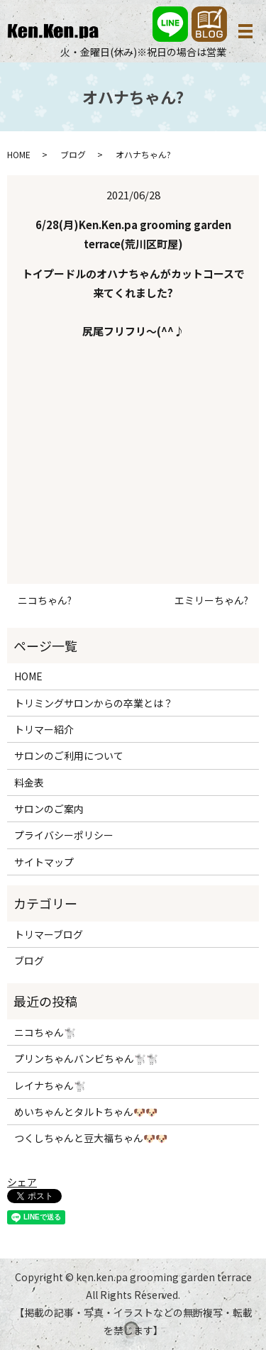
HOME (19, 154)
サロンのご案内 (49, 809)
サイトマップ (44, 862)
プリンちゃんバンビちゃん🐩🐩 (86, 1058)
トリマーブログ (48, 934)
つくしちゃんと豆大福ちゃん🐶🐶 (90, 1138)
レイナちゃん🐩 (50, 1085)
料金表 (29, 782)
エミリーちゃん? (211, 600)
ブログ (73, 154)
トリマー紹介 (44, 729)
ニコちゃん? (45, 600)
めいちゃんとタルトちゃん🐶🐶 (85, 1112)
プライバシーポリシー (63, 835)
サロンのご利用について (68, 755)
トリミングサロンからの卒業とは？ (93, 703)
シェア (22, 1182)
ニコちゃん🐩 (45, 1032)
